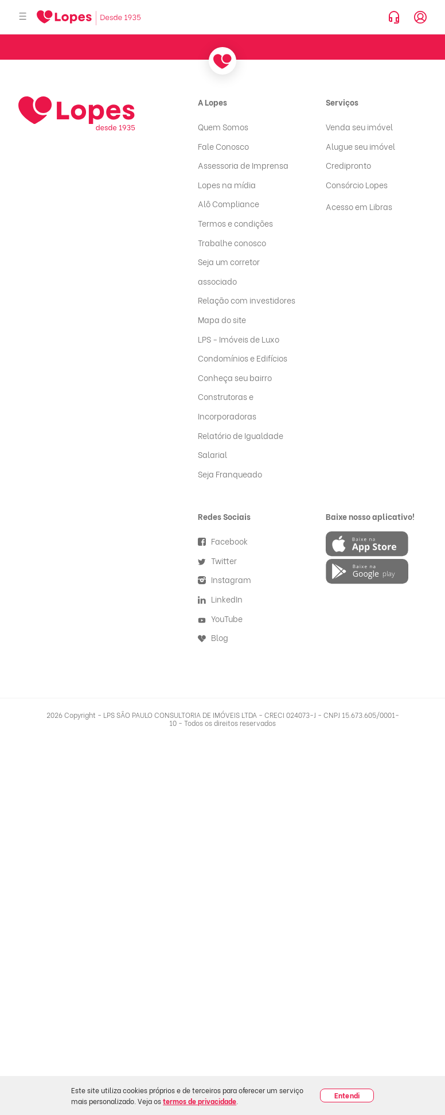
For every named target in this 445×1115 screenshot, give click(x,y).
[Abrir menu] (23, 17)
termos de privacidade (199, 1101)
